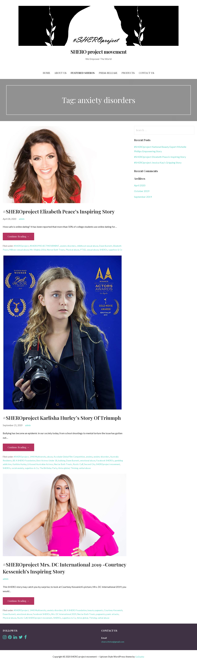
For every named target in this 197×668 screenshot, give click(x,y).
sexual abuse (93, 249)
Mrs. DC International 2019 (63, 614)
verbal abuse (85, 468)
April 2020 (139, 185)
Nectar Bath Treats (56, 249)
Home (46, 72)
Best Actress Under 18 (46, 460)
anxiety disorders (68, 246)
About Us (60, 72)
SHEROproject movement (108, 464)
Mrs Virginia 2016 (38, 249)
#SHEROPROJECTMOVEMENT (44, 246)
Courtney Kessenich (113, 610)
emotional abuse (87, 460)
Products (128, 72)
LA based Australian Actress (40, 464)
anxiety (89, 456)
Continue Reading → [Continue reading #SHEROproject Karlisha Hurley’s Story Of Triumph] (18, 447)
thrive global (64, 468)
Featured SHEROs (83, 72)
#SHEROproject (21, 246)
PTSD (83, 249)
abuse (50, 456)
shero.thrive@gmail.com (112, 641)
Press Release (108, 72)
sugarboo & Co (115, 249)
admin (21, 219)
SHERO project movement (98, 51)
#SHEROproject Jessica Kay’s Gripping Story (157, 162)
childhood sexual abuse (87, 246)
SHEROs (103, 249)
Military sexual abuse (19, 249)
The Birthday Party (48, 468)
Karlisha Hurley (19, 464)
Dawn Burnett (105, 246)
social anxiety (18, 468)
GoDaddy (139, 656)
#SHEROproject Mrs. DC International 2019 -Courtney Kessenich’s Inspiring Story (64, 568)
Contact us (146, 72)
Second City (89, 464)
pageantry (100, 614)
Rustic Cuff (78, 464)
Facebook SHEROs (105, 460)
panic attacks (112, 614)
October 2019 (141, 191)
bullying (61, 460)
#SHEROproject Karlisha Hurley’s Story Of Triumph (62, 417)
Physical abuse (72, 249)
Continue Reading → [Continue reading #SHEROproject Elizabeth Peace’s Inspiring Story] (18, 236)
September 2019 (143, 196)
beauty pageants (95, 610)
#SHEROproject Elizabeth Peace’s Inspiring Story (59, 211)
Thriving (74, 468)
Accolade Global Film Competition (69, 456)
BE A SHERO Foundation (24, 460)
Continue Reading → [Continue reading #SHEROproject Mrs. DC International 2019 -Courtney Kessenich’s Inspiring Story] (18, 600)
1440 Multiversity (38, 456)
